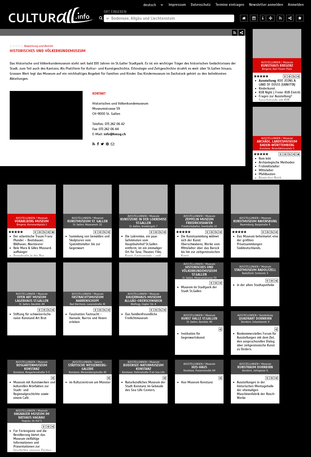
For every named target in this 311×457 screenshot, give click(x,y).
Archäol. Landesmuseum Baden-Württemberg (277, 143)
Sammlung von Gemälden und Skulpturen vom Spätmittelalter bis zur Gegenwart (89, 242)
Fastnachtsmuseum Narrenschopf (88, 299)
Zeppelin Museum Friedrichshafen (199, 221)
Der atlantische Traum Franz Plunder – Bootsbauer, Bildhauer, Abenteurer (32, 240)
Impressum (177, 4)
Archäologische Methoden (276, 162)
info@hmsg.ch (115, 134)
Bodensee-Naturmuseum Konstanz (143, 367)
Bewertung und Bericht (38, 46)
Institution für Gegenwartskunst (193, 336)
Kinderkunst (267, 88)
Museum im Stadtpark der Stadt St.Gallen (199, 289)
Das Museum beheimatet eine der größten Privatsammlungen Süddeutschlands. (257, 242)
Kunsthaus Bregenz (277, 65)
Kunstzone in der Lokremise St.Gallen (143, 221)
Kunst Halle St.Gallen (199, 318)
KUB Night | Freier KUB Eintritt (280, 92)
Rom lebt (265, 159)
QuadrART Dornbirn (255, 318)
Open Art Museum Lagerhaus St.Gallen (31, 299)
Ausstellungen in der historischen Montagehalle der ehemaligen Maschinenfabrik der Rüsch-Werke (256, 390)
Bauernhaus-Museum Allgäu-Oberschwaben (143, 299)
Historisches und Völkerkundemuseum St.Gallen (199, 270)
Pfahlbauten (267, 174)
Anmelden (296, 4)
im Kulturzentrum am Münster (90, 382)
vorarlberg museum (32, 221)
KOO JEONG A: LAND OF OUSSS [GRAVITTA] (277, 83)
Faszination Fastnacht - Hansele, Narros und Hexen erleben (88, 318)
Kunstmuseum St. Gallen (87, 221)
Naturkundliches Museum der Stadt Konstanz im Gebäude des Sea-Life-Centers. (145, 386)
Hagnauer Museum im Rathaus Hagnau (31, 415)
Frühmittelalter (269, 166)
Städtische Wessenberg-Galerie (87, 367)
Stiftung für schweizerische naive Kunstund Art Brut (32, 316)
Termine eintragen (230, 4)
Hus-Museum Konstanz (197, 382)
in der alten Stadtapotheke (255, 285)
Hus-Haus (199, 367)
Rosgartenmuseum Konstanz (31, 367)
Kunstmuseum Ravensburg (255, 221)
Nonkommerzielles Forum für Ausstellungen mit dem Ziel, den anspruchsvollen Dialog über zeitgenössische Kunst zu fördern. (256, 341)
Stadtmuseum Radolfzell (255, 270)
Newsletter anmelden (266, 4)
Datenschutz (201, 4)
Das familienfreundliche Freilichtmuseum (141, 316)
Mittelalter (266, 170)
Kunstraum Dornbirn (255, 367)
